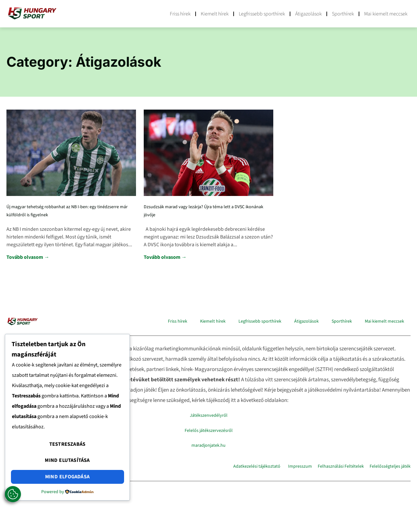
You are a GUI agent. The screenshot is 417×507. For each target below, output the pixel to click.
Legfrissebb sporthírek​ (262, 13)
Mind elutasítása (67, 462)
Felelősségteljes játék (390, 466)
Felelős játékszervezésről (209, 430)
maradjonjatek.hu (208, 445)
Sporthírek (343, 13)
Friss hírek (180, 13)
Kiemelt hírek (214, 13)
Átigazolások (308, 13)
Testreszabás (67, 448)
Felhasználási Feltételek (341, 466)
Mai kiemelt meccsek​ (385, 13)
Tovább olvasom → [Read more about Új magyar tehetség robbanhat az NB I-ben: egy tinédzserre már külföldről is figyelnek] (27, 257)
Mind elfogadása (67, 477)
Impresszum (300, 466)
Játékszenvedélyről (209, 415)
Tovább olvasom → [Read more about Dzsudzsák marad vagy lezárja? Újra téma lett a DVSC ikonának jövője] (165, 257)
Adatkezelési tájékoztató (256, 466)
